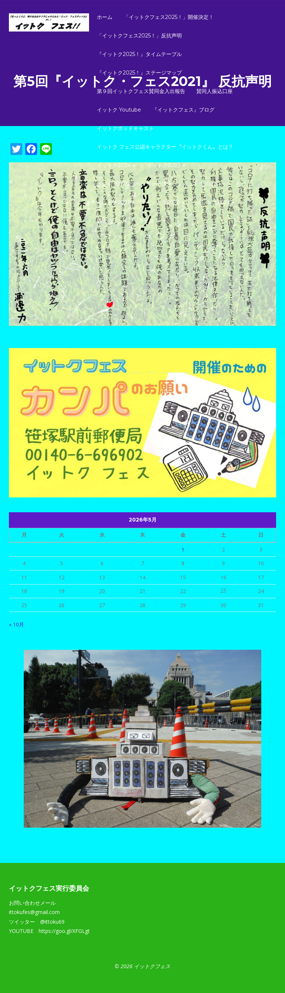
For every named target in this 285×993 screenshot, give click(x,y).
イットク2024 (116, 165)
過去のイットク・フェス (125, 221)
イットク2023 (166, 165)
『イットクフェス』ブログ (183, 109)
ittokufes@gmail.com (34, 912)
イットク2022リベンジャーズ (134, 184)
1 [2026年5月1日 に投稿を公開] (182, 549)
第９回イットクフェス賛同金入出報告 (141, 91)
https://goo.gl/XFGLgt (64, 930)
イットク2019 (215, 202)
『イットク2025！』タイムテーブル (139, 54)
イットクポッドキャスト (125, 128)
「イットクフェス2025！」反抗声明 (139, 35)
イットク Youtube (119, 109)
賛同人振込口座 (214, 91)
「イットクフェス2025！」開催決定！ (169, 17)
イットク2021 (116, 202)
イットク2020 (165, 202)
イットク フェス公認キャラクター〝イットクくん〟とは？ (165, 146)
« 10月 (16, 624)
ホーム (104, 17)
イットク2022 (202, 184)
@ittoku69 (52, 921)
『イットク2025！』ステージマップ (139, 72)
